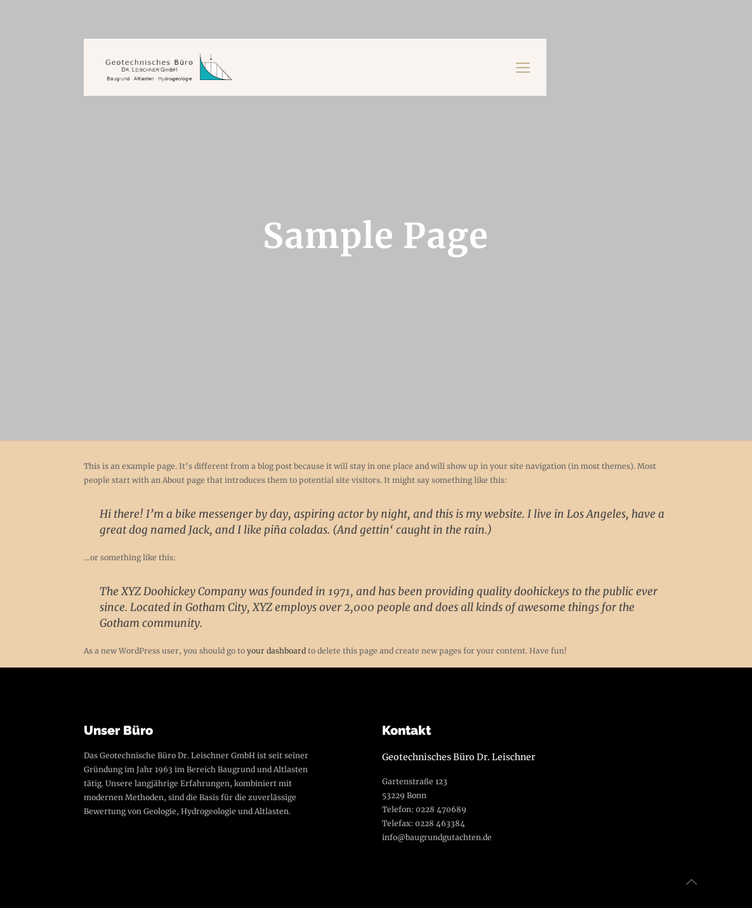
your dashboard (276, 650)
